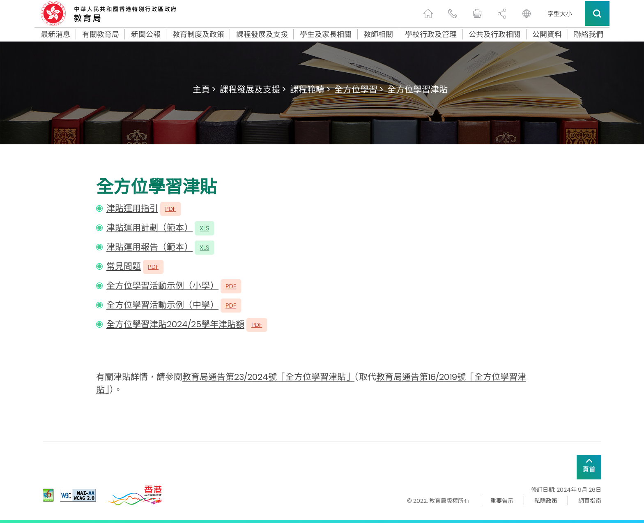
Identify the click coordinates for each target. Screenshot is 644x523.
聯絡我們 (588, 34)
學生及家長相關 (326, 34)
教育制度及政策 (198, 34)
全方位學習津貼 (417, 89)
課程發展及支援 (262, 34)
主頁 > (204, 89)
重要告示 (501, 501)
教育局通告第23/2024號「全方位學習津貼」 (268, 377)
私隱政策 (545, 501)
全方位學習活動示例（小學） (162, 286)
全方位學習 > (358, 89)
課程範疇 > (310, 89)
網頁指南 (589, 501)
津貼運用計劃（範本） (149, 228)
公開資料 (547, 34)
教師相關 (378, 34)
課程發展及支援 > (253, 89)
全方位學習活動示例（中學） (162, 305)
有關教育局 (100, 34)
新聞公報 (146, 34)
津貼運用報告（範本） (149, 247)
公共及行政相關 (494, 34)
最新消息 (55, 34)
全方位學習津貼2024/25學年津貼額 (175, 324)
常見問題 (123, 266)
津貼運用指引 (132, 208)
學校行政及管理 (431, 34)
